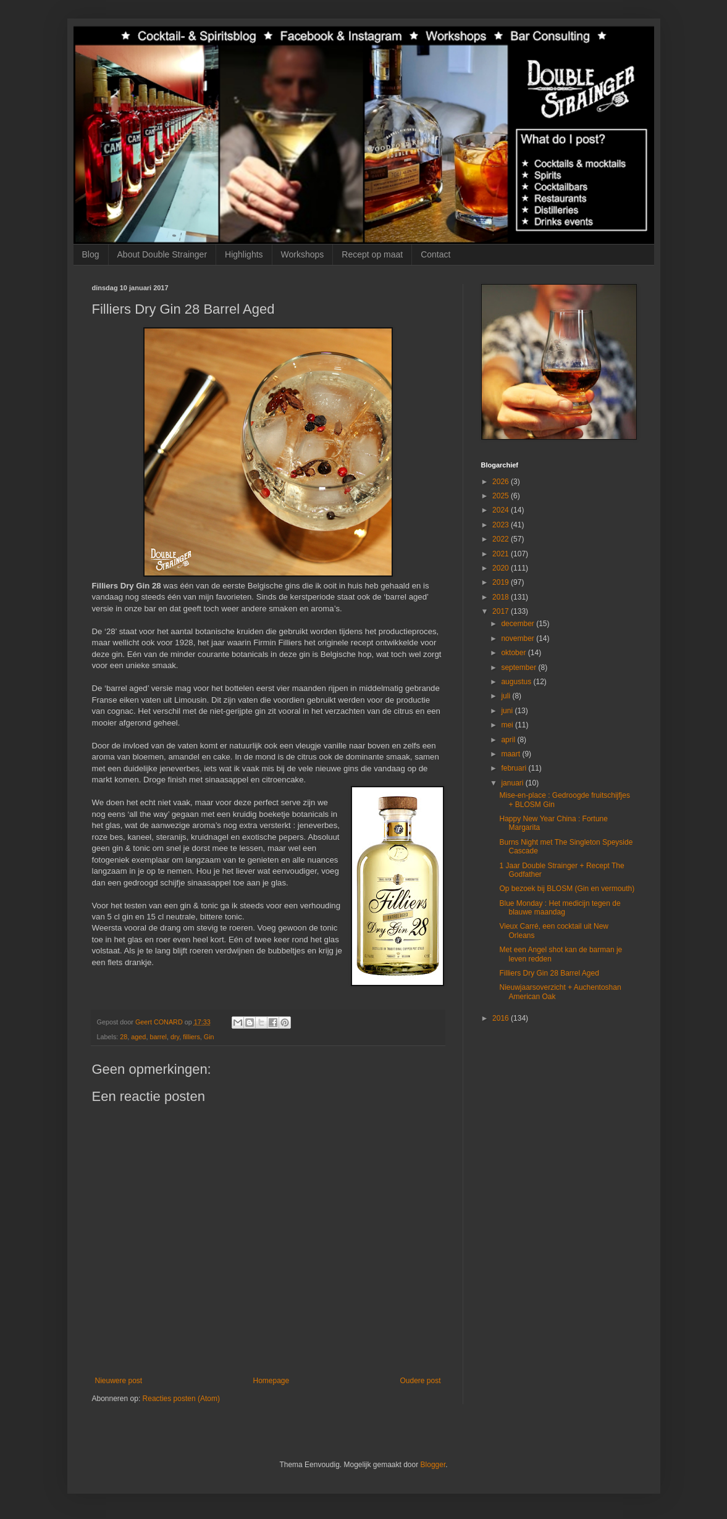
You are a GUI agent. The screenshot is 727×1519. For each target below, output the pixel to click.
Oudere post (420, 1380)
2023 (501, 525)
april (509, 739)
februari (514, 768)
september (519, 667)
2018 (501, 597)
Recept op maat (372, 254)
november (518, 638)
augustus (517, 681)
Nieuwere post (119, 1380)
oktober (514, 652)
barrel (158, 1036)
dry (174, 1036)
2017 (501, 611)
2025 (501, 496)
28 (123, 1036)
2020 (501, 568)
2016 (501, 1018)
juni (508, 710)
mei (508, 725)
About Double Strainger (162, 254)
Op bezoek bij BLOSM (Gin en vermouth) (566, 888)
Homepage (271, 1380)
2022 (501, 539)
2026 (501, 481)
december (518, 623)
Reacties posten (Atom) (181, 1398)
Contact (435, 254)
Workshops (302, 254)
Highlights (244, 254)
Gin (209, 1036)
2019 (501, 582)
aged (138, 1036)
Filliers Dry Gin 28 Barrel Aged (549, 973)
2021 (501, 554)
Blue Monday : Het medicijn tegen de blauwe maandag (559, 907)
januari (513, 783)
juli (506, 696)
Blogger (433, 1464)
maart (511, 754)
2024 (501, 510)
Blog (90, 254)
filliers (191, 1036)
